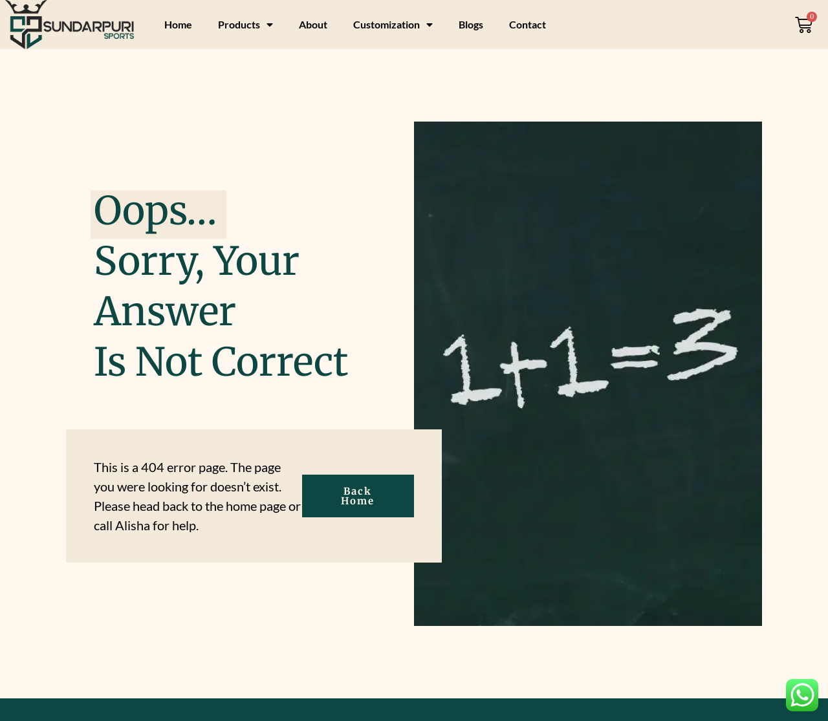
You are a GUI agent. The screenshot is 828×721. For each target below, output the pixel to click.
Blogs (471, 24)
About (313, 24)
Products (245, 24)
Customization (393, 24)
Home (178, 24)
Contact (527, 24)
